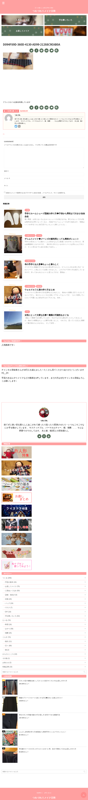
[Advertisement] (44, 86)
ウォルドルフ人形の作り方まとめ (40, 290)
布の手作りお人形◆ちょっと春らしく (42, 265)
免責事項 (39, 787)
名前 (6, 171)
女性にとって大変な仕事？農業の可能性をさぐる (47, 315)
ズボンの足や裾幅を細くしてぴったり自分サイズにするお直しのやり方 (43, 681)
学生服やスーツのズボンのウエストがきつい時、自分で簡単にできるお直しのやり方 (47, 749)
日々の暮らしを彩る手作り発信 (44, 796)
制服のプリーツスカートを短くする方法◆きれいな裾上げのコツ (41, 698)
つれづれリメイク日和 (44, 11)
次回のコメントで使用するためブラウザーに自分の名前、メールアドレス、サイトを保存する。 (36, 193)
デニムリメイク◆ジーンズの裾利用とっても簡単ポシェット (52, 239)
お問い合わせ (47, 787)
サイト (6, 186)
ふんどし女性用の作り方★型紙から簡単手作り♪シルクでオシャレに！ (42, 732)
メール (7, 179)
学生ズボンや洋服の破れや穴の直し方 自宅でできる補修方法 (39, 715)
